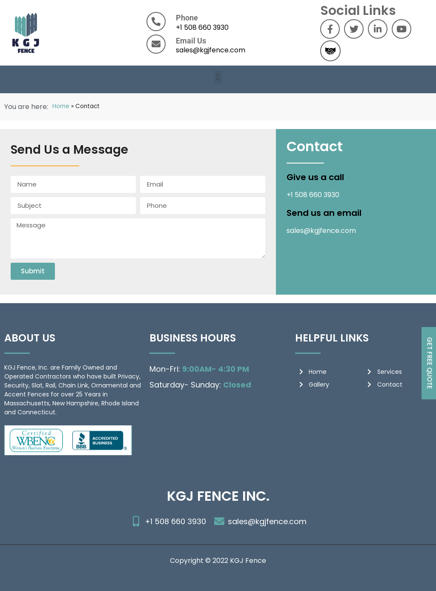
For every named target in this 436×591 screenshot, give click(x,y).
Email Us (191, 40)
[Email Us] (156, 44)
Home (60, 106)
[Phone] (156, 21)
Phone (187, 17)
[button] (218, 77)
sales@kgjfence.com (210, 50)
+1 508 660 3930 (202, 27)
